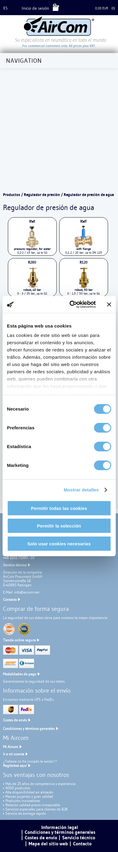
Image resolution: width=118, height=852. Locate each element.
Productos (11, 194)
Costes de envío (15, 720)
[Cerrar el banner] (109, 304)
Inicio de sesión (35, 8)
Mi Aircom (10, 746)
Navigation (24, 60)
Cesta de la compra (78, 8)
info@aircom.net (26, 592)
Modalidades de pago (19, 674)
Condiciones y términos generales (29, 728)
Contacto (10, 599)
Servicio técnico (15, 565)
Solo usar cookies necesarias (59, 543)
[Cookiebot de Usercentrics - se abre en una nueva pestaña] (71, 304)
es (5, 7)
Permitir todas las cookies (59, 508)
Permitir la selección (59, 525)
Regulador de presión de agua (89, 194)
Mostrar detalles (81, 489)
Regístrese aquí (15, 765)
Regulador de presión (42, 194)
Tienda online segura (19, 640)
